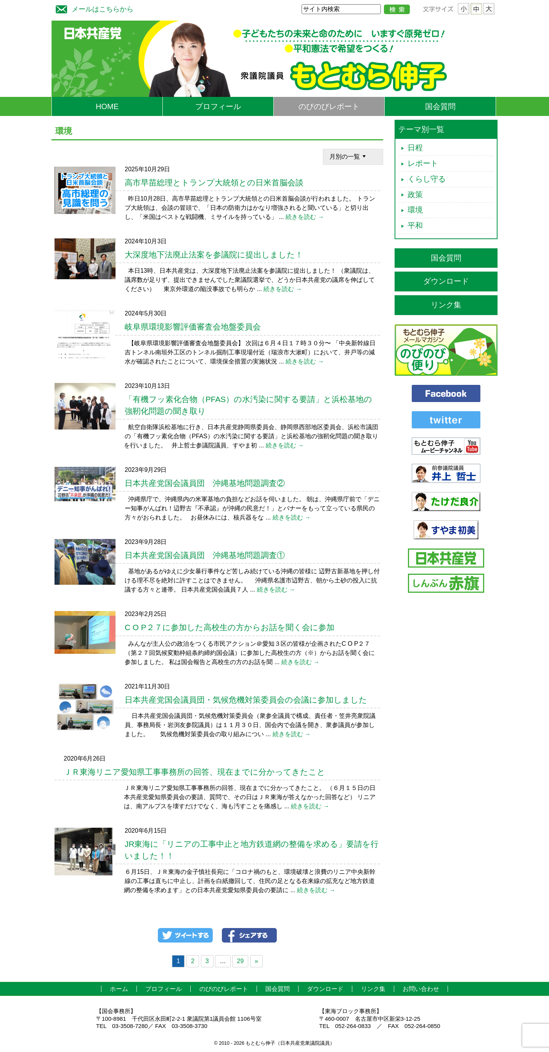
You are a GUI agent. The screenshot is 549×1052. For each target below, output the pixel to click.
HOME (107, 106)
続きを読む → (305, 217)
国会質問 (440, 106)
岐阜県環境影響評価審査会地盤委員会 (193, 326)
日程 (415, 147)
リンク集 (446, 305)
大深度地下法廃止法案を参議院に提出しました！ (214, 254)
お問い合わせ (421, 989)
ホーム (119, 989)
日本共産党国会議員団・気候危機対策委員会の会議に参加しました (246, 699)
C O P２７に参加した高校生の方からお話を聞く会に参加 (229, 627)
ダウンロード (446, 281)
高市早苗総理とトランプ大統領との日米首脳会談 (214, 182)
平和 (415, 225)
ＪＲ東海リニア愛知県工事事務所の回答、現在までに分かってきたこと (194, 771)
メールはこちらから (92, 8)
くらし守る (427, 179)
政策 (415, 194)
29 (240, 961)
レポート (423, 163)
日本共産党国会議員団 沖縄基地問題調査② (205, 483)
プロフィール (218, 106)
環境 (415, 210)
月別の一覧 (348, 156)
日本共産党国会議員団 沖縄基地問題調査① (205, 555)
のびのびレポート (329, 106)
